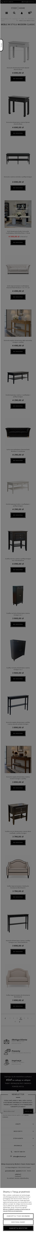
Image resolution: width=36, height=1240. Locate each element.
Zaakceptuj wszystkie (18, 1228)
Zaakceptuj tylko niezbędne (18, 1216)
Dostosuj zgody (18, 1222)
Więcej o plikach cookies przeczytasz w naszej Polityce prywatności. (16, 1210)
